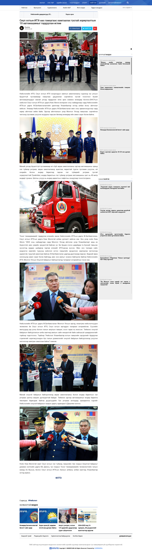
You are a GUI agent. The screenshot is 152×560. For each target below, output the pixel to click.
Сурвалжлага (52, 8)
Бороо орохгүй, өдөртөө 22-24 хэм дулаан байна (47, 527)
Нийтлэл (24, 8)
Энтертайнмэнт (114, 3)
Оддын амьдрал (96, 8)
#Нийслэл (32, 500)
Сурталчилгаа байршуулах (60, 536)
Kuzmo (27, 27)
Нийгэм (93, 3)
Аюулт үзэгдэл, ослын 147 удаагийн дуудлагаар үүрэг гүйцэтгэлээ (68, 528)
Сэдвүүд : (24, 500)
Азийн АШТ (67, 8)
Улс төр (51, 3)
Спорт (84, 3)
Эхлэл (42, 3)
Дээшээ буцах (125, 536)
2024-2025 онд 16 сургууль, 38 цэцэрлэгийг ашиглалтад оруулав (87, 528)
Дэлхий (102, 3)
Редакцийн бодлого (41, 536)
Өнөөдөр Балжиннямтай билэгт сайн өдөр (29, 527)
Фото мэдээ (81, 8)
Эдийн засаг (62, 3)
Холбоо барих (78, 536)
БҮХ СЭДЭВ (127, 7)
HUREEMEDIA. (98, 548)
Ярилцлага (37, 8)
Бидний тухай (26, 536)
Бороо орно (70, 14)
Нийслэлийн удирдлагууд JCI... (41, 14)
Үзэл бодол (74, 3)
